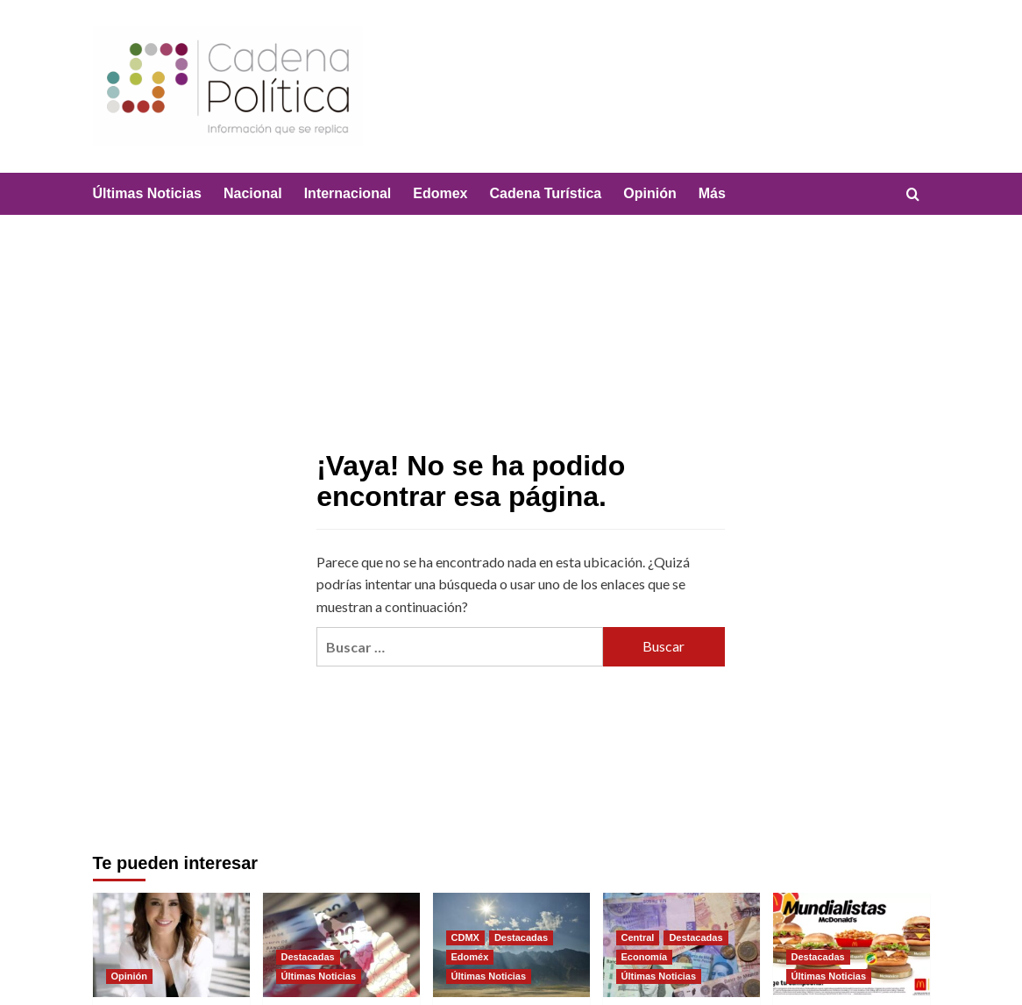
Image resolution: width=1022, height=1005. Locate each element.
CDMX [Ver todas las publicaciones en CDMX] (465, 937)
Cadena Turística (546, 193)
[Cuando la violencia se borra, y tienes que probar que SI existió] (171, 945)
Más (712, 193)
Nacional (253, 193)
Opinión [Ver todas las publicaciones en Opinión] (129, 976)
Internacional (348, 193)
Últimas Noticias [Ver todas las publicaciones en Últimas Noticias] (319, 976)
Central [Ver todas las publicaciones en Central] (638, 937)
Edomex (440, 193)
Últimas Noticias (147, 193)
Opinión (649, 193)
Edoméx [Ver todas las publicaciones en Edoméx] (470, 957)
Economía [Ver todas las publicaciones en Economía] (644, 957)
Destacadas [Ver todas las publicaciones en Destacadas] (308, 957)
